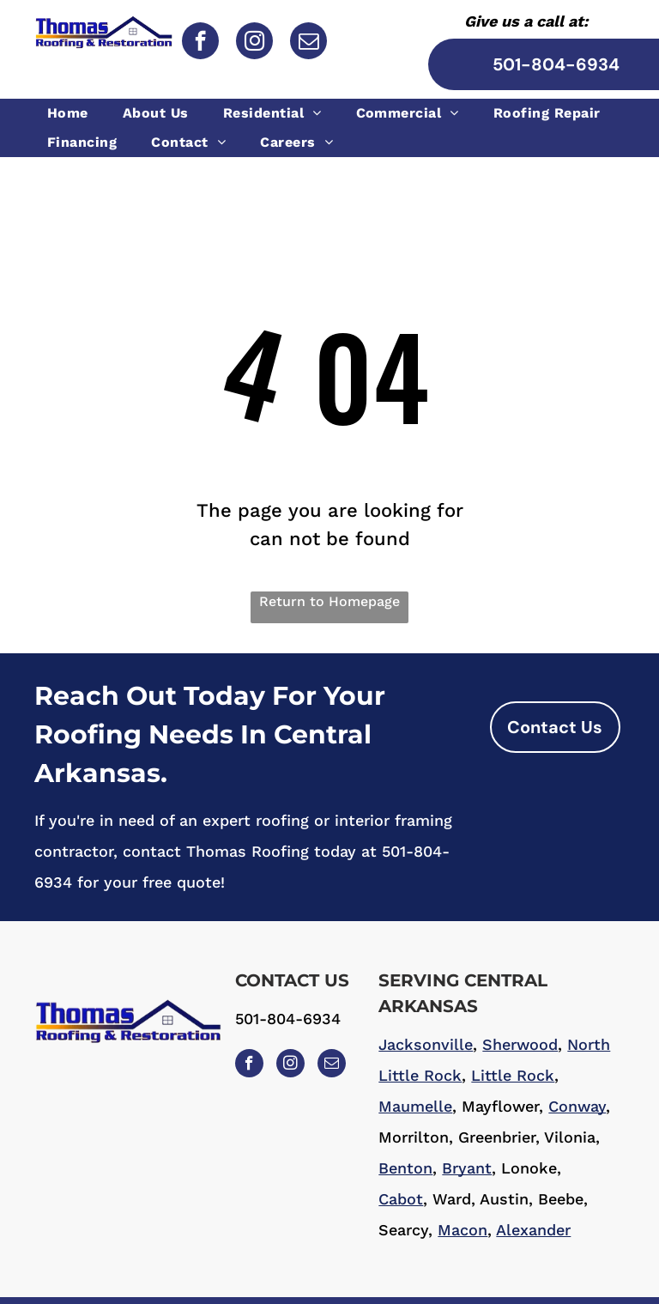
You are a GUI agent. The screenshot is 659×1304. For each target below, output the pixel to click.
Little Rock (512, 1075)
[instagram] (254, 43)
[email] (308, 43)
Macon (462, 1230)
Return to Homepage (329, 601)
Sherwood (520, 1044)
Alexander (533, 1230)
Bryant (467, 1168)
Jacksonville (425, 1044)
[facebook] (200, 43)
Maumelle (415, 1106)
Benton (405, 1168)
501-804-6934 (288, 1019)
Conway (577, 1106)
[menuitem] (72, 113)
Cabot (400, 1199)
